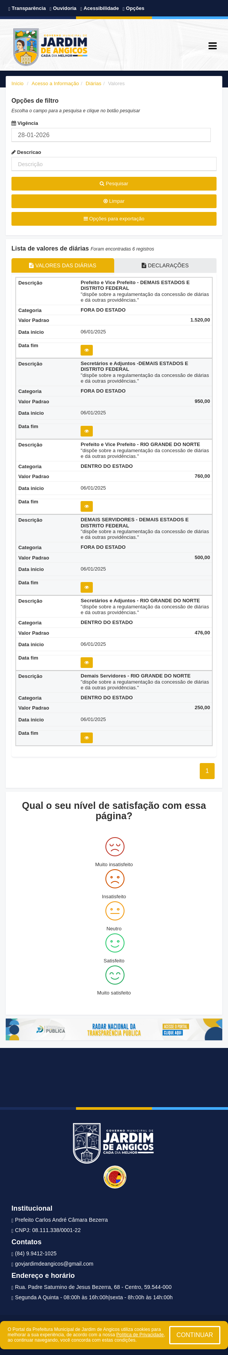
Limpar (114, 201)
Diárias (93, 83)
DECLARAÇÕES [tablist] (165, 265)
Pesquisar (114, 183)
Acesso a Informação (55, 83)
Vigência (24, 123)
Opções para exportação (114, 219)
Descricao (26, 152)
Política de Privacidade (140, 1334)
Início (17, 83)
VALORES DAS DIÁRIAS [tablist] (62, 265)
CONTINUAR (194, 1335)
